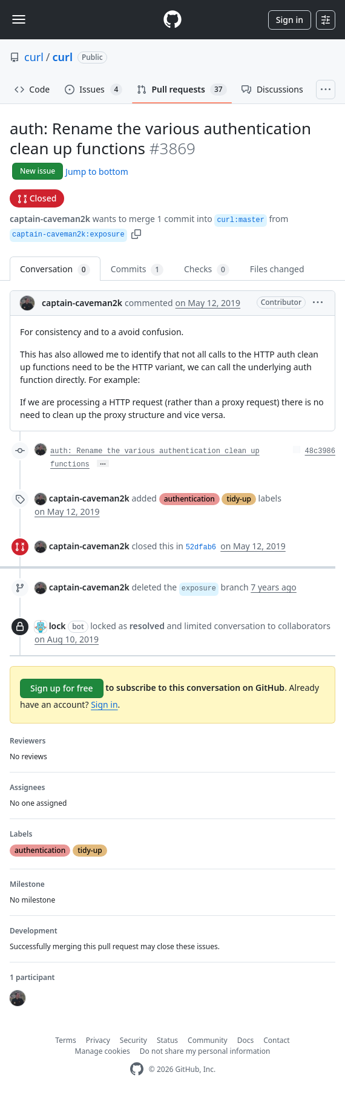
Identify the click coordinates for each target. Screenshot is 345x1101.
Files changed (277, 269)
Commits (137, 269)
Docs (245, 1040)
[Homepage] (172, 20)
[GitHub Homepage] (137, 1069)
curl (34, 57)
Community (208, 1040)
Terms (65, 1040)
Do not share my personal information (205, 1051)
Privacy (98, 1040)
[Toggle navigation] (19, 19)
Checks (206, 269)
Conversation (55, 269)
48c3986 (320, 451)
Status (167, 1040)
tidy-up (238, 499)
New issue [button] (37, 171)
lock (57, 626)
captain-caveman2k (50, 218)
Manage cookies (102, 1051)
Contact (276, 1040)
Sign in (289, 19)
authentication (189, 499)
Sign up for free (61, 688)
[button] (136, 233)
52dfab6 (201, 547)
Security (133, 1040)
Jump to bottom (96, 171)
